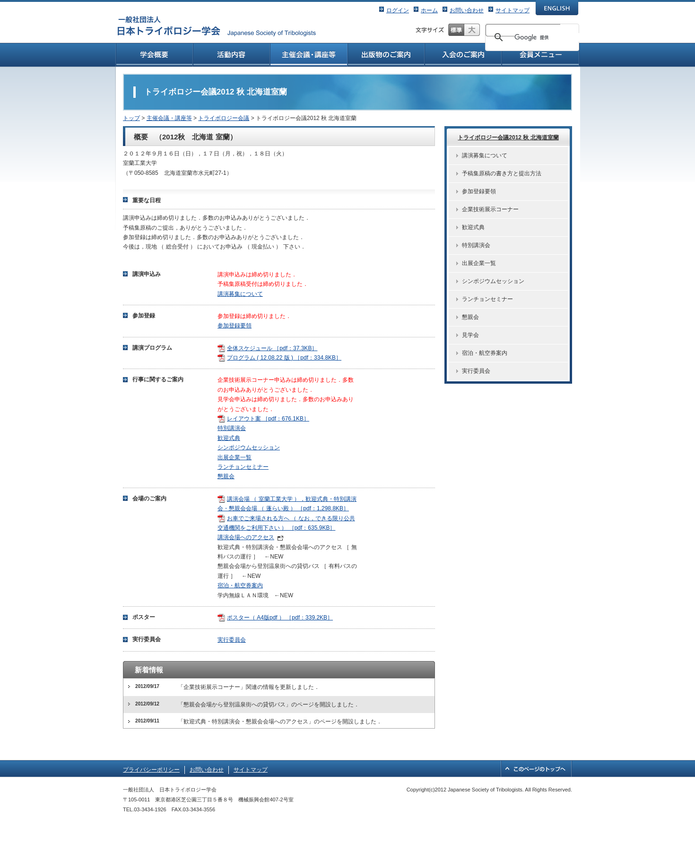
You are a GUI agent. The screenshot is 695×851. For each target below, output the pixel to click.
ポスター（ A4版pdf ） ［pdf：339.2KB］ (280, 617)
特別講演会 (231, 428)
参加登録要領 (234, 325)
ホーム (429, 10)
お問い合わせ (467, 10)
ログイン (397, 10)
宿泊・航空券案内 (240, 585)
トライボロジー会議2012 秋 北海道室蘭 (508, 137)
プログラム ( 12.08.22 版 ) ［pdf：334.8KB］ (284, 357)
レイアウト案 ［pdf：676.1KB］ (268, 418)
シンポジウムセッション (248, 447)
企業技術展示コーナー (490, 209)
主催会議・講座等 (169, 118)
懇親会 (226, 476)
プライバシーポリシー (151, 769)
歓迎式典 (228, 438)
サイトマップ (512, 10)
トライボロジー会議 (223, 118)
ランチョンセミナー (243, 467)
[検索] (549, 37)
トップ (131, 118)
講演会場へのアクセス (245, 537)
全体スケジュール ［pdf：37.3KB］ (272, 348)
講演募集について (240, 294)
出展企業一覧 (234, 457)
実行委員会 (231, 639)
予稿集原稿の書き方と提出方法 (501, 173)
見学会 (470, 335)
